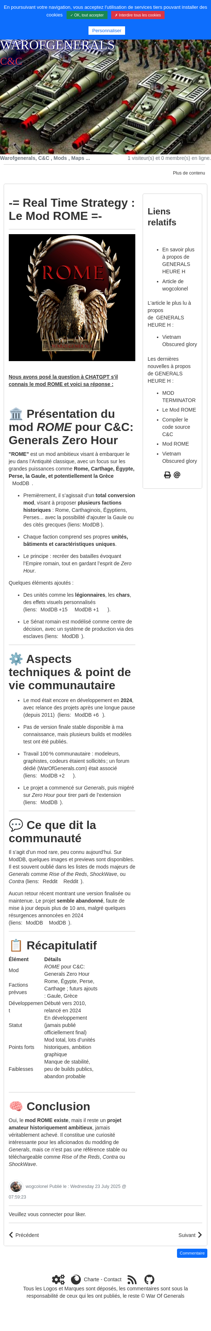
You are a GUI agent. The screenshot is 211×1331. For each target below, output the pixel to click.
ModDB (91, 525)
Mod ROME (175, 444)
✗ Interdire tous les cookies (138, 15)
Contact (112, 1279)
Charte (91, 1279)
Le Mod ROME (179, 410)
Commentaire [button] (192, 1253)
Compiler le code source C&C (176, 427)
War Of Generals (165, 1296)
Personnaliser (106, 30)
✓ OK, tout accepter (87, 15)
